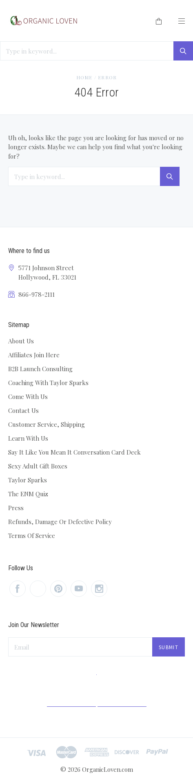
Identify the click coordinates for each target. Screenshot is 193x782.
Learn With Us (28, 438)
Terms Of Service (31, 535)
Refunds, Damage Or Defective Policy (60, 522)
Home (84, 77)
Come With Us (28, 396)
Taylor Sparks (27, 480)
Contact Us (23, 410)
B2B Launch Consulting (40, 369)
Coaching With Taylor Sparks (48, 383)
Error (107, 77)
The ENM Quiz (28, 494)
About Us (21, 341)
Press (16, 508)
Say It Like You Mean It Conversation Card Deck (74, 452)
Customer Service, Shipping (46, 424)
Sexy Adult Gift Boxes (37, 466)
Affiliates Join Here (34, 355)
